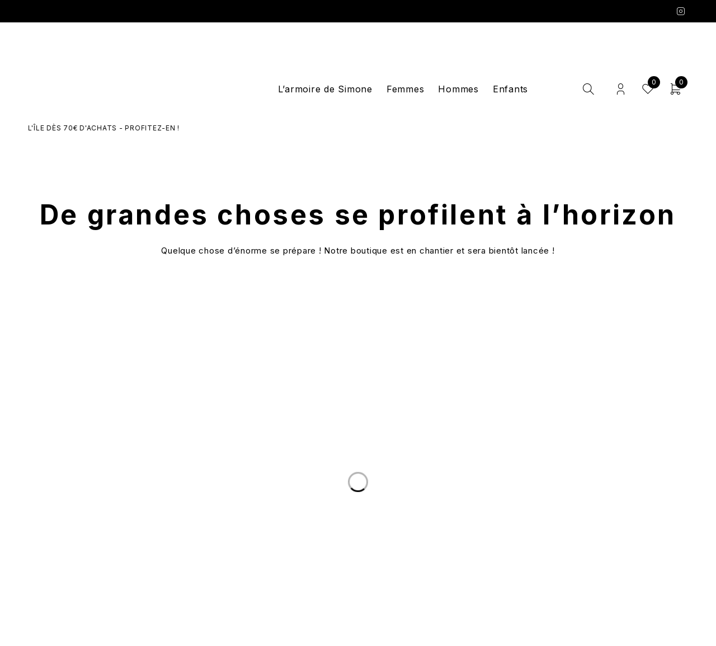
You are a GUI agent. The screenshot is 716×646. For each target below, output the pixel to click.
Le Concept (358, 518)
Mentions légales (557, 545)
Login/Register (620, 89)
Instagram (681, 11)
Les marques (357, 559)
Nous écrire (159, 532)
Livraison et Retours (158, 518)
